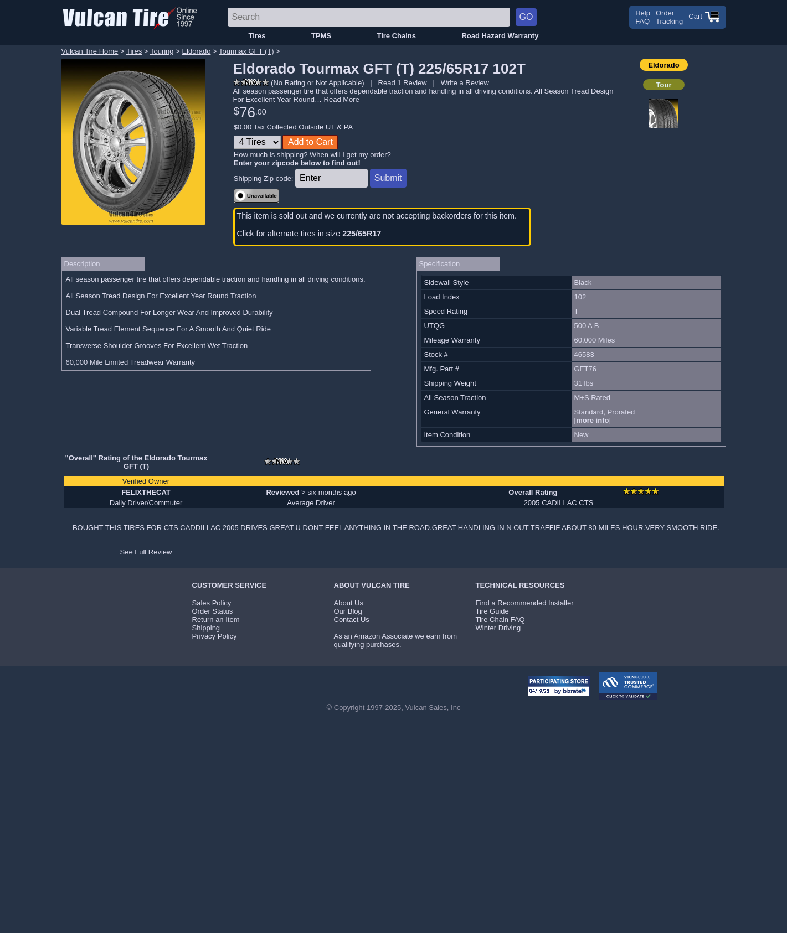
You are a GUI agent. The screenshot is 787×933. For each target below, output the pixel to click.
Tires (257, 36)
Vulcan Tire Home (90, 51)
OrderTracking (669, 17)
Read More (341, 99)
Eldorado (196, 51)
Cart (703, 16)
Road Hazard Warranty (499, 36)
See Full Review (146, 552)
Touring (162, 51)
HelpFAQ (642, 17)
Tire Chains (396, 36)
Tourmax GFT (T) (246, 51)
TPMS (321, 36)
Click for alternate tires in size (309, 233)
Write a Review (465, 83)
